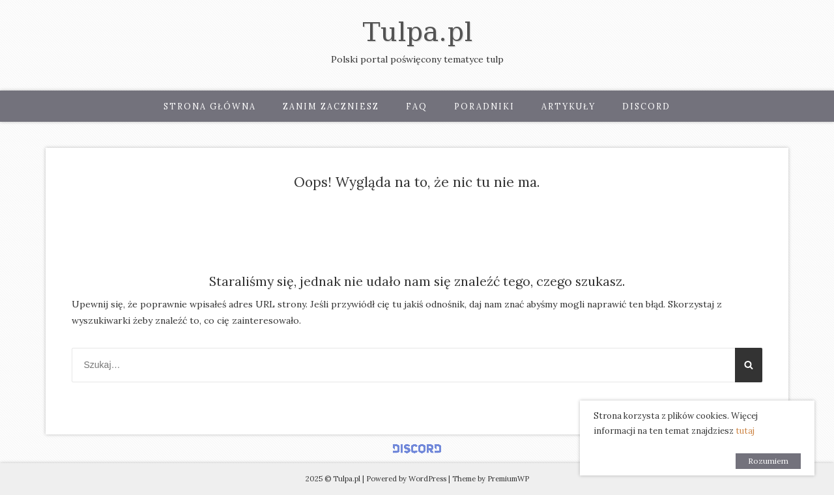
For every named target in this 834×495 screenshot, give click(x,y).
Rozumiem (768, 461)
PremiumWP (508, 478)
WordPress (427, 478)
